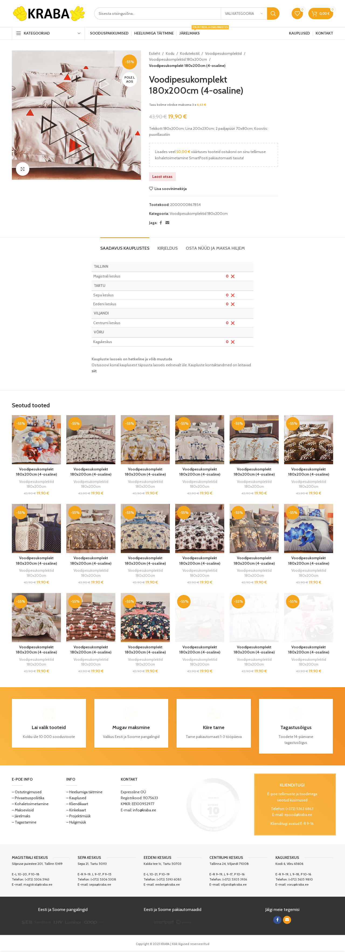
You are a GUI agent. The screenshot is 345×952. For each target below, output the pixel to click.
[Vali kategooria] (244, 13)
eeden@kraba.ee (167, 884)
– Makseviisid (23, 810)
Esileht (154, 53)
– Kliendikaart (77, 803)
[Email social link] (167, 222)
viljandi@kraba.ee (234, 884)
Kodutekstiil (189, 53)
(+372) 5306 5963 (37, 879)
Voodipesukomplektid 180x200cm (178, 59)
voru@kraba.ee (298, 884)
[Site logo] (49, 13)
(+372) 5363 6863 (299, 808)
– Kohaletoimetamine (30, 803)
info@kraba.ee (144, 810)
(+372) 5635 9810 (300, 879)
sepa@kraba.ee (100, 884)
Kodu (170, 53)
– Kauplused (76, 797)
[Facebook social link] (160, 222)
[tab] (124, 245)
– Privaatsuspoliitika (28, 797)
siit (94, 370)
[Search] (187, 13)
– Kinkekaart (76, 810)
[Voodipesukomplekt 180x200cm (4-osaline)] (36, 439)
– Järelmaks (21, 816)
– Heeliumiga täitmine (84, 792)
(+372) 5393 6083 (169, 879)
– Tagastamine (24, 822)
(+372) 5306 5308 (103, 879)
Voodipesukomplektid (223, 53)
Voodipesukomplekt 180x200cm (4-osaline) (36, 472)
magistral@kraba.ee (37, 884)
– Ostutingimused (27, 792)
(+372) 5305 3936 (234, 879)
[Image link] (213, 804)
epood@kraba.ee (298, 814)
